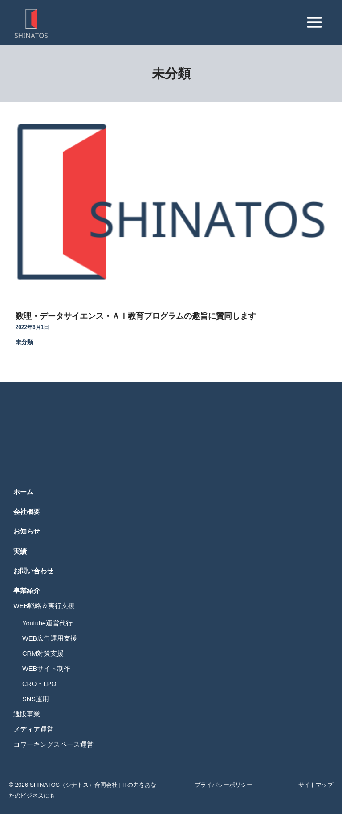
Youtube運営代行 (47, 623)
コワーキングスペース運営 (53, 744)
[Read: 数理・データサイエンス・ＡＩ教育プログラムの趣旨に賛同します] (171, 202)
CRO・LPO (39, 683)
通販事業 (26, 714)
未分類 (24, 342)
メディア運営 (33, 729)
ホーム (23, 492)
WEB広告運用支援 (49, 638)
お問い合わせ (33, 571)
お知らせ (26, 531)
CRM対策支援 (43, 653)
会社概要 (26, 511)
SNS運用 (35, 699)
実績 (20, 551)
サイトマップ (315, 784)
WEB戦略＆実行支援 (44, 605)
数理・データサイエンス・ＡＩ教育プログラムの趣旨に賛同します (136, 316)
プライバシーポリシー (223, 784)
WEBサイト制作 (46, 668)
